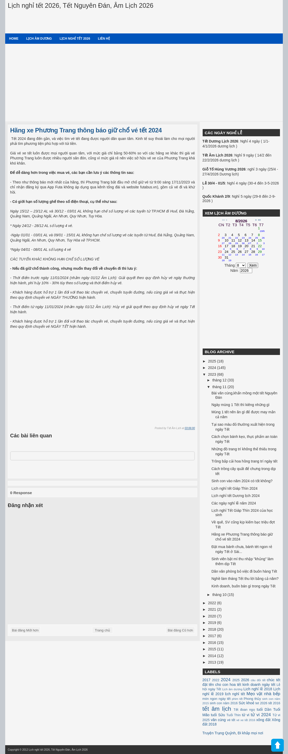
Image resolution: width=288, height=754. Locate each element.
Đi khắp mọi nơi (250, 733)
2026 (245, 680)
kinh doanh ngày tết (259, 684)
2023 (212, 374)
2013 (212, 662)
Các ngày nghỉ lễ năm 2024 (233, 503)
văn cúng (218, 720)
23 (221, 253)
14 (254, 242)
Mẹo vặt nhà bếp (263, 693)
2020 (212, 616)
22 (261, 247)
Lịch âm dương (39, 38)
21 (254, 247)
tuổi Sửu (218, 715)
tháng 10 (219, 595)
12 (241, 242)
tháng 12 (219, 380)
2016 (212, 643)
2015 (212, 649)
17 (228, 247)
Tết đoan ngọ (244, 710)
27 (248, 253)
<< (223, 220)
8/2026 (241, 221)
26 (241, 253)
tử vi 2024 (261, 714)
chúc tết (273, 680)
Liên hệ (104, 38)
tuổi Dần (264, 709)
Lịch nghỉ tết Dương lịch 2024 (235, 496)
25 (234, 253)
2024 (212, 368)
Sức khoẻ (246, 703)
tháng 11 (219, 387)
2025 (212, 361)
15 (261, 242)
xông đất (263, 720)
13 (248, 242)
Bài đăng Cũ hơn (180, 630)
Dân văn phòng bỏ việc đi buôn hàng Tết (244, 571)
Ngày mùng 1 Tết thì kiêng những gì (240, 405)
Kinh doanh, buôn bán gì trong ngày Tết (243, 586)
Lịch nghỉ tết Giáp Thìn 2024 (234, 488)
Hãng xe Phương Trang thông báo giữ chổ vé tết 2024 (86, 130)
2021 (212, 609)
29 (261, 253)
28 (254, 253)
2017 (212, 636)
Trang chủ (102, 630)
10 (228, 242)
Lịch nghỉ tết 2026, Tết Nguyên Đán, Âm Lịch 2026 (80, 5)
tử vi (245, 715)
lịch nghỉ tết (235, 694)
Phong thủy (252, 699)
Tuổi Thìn (233, 715)
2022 (212, 603)
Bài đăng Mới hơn (25, 630)
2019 (212, 623)
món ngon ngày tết (216, 699)
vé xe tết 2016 (245, 720)
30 (221, 259)
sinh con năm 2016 (224, 703)
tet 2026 (261, 703)
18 (234, 247)
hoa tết (235, 684)
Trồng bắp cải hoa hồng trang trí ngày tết (244, 461)
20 (248, 247)
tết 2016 (274, 703)
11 (234, 242)
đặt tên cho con (215, 684)
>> (259, 220)
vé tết (231, 720)
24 (228, 253)
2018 (212, 629)
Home (13, 38)
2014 (212, 656)
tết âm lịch (216, 709)
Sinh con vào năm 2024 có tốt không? (241, 481)
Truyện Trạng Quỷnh (219, 733)
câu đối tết (258, 680)
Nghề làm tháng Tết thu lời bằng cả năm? (245, 579)
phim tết (237, 698)
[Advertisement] (144, 82)
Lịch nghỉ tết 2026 (75, 38)
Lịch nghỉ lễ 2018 (257, 689)
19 (241, 247)
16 (221, 247)
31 (228, 259)
